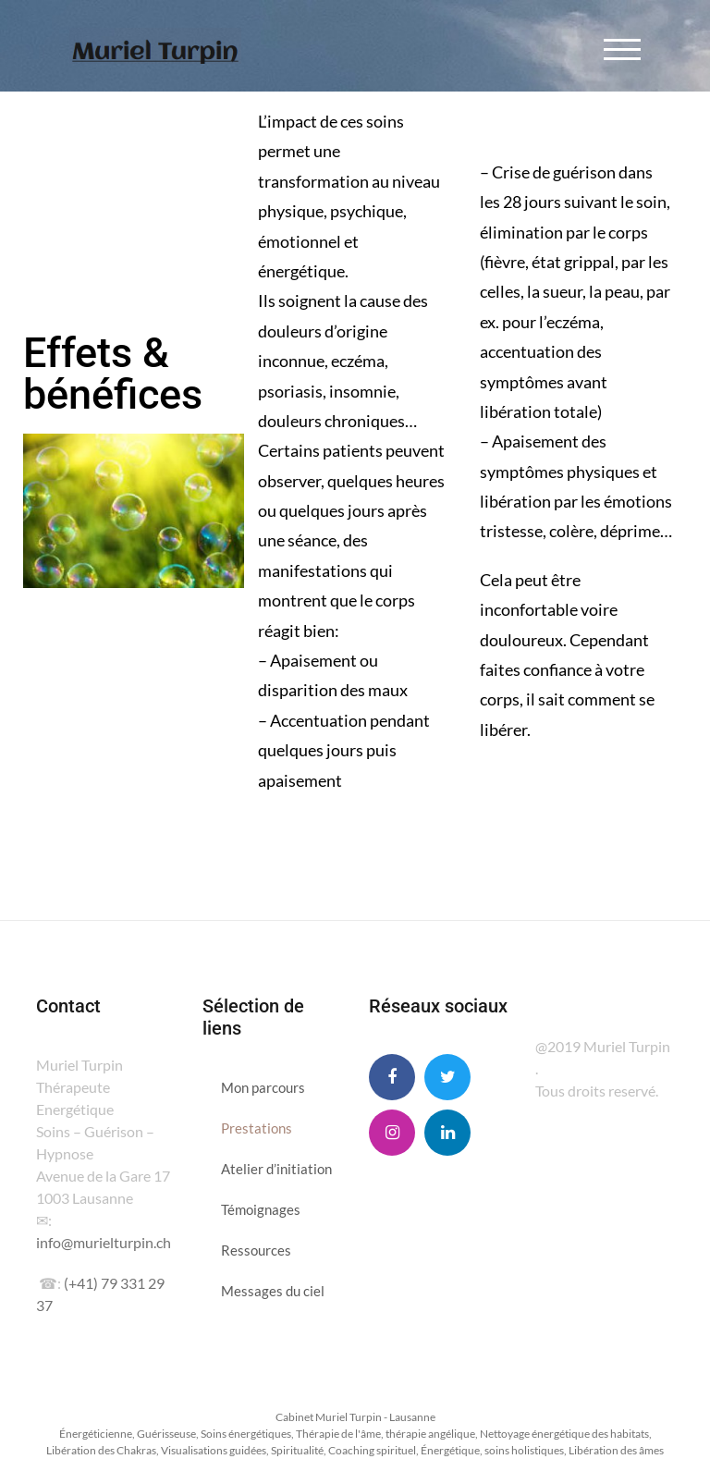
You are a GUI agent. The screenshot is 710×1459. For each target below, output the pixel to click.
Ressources (256, 1250)
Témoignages (260, 1209)
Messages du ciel (272, 1290)
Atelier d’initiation (276, 1168)
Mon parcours (263, 1087)
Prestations (256, 1128)
